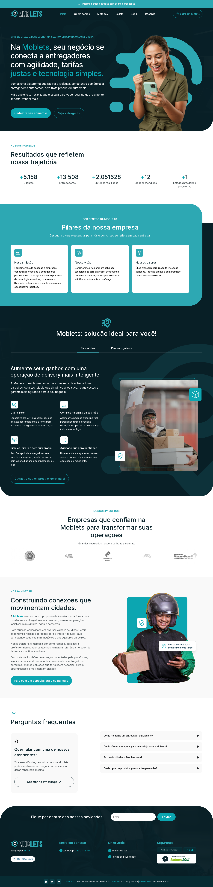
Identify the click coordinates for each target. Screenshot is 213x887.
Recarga (150, 13)
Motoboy (102, 13)
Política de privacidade (122, 856)
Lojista (119, 13)
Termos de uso (117, 850)
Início (63, 13)
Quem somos (82, 13)
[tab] (88, 348)
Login (134, 13)
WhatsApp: (74, 850)
